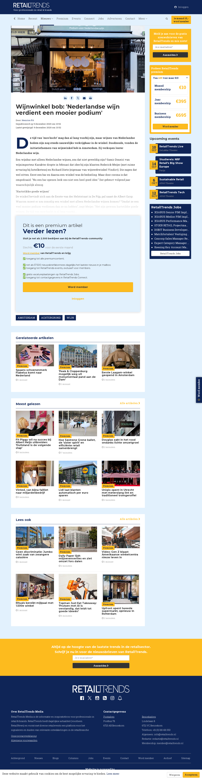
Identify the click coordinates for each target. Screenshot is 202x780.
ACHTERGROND (51, 317)
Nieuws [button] (47, 18)
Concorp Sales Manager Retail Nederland (172, 238)
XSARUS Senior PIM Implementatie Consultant (172, 212)
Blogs (56, 758)
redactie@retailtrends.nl (165, 738)
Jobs (101, 18)
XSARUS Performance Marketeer (172, 221)
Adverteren (114, 18)
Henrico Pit (28, 120)
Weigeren (174, 774)
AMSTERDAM (26, 317)
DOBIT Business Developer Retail (172, 229)
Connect (89, 18)
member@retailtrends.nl (170, 743)
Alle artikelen (130, 403)
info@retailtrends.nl (165, 734)
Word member (31, 253)
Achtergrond (18, 758)
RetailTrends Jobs (170, 253)
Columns (73, 758)
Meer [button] (143, 18)
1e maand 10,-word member (181, 20)
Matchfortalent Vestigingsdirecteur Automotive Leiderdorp (172, 234)
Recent (32, 18)
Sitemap (185, 758)
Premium (62, 18)
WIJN (70, 317)
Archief (168, 758)
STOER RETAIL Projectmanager (172, 225)
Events (76, 18)
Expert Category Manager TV (172, 243)
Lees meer (113, 773)
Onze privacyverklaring (24, 735)
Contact (130, 18)
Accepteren (191, 774)
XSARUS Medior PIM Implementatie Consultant (172, 216)
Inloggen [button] (181, 7)
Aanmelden (170, 54)
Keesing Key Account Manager (172, 247)
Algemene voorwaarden (24, 740)
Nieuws (38, 758)
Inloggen (78, 298)
